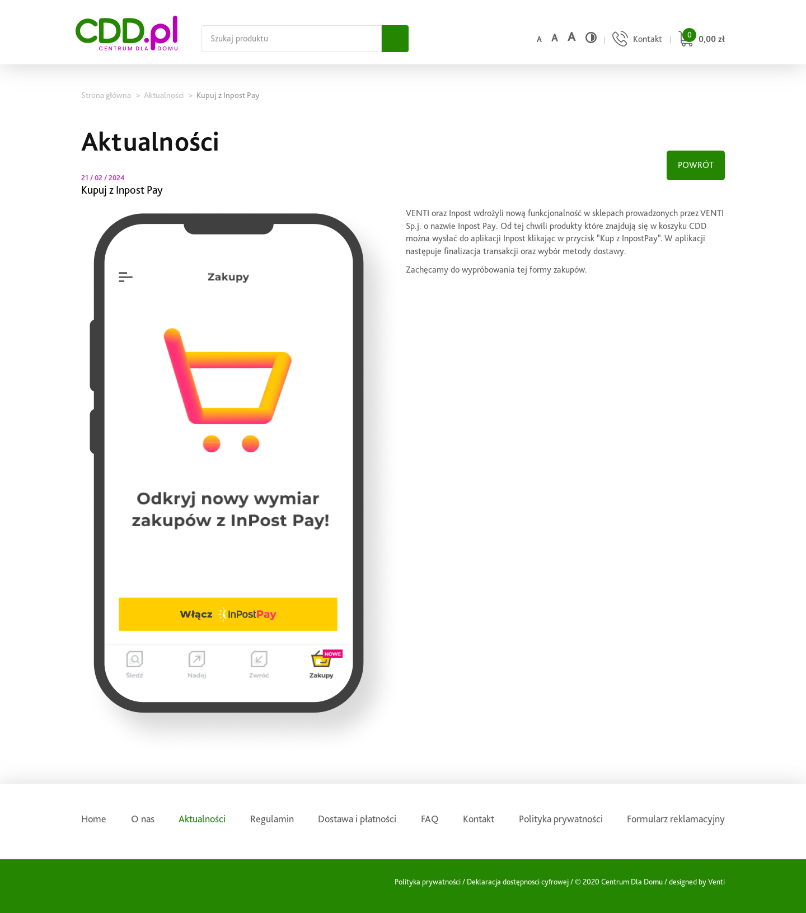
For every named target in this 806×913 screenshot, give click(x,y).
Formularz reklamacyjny (676, 819)
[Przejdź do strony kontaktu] (636, 40)
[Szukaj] (395, 38)
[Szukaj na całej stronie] (292, 38)
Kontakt (478, 819)
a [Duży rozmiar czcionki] (571, 36)
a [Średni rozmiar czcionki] (554, 37)
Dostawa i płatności (357, 819)
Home (93, 819)
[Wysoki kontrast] (591, 37)
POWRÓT (696, 165)
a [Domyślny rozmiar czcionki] (539, 39)
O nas (142, 819)
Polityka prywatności (561, 819)
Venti (716, 881)
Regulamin (272, 819)
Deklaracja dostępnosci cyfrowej (518, 881)
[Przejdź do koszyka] (700, 40)
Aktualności (202, 819)
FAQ (430, 819)
